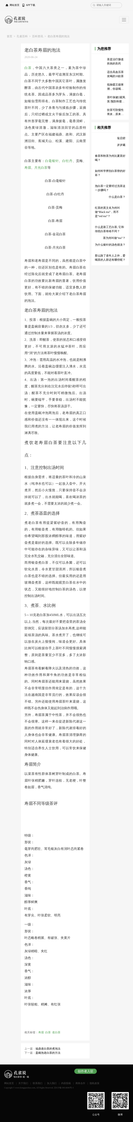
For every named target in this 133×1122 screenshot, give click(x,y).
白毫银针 (52, 161)
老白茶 (56, 1032)
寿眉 (27, 167)
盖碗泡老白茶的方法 (48, 1052)
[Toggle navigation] (124, 19)
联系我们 (37, 1083)
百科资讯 (37, 36)
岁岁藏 (121, 144)
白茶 (28, 68)
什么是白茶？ (117, 196)
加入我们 (52, 1083)
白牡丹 (67, 161)
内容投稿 (66, 1083)
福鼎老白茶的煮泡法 (48, 1048)
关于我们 (23, 1083)
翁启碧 (121, 138)
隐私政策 (94, 1083)
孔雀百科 (22, 36)
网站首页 (14, 5)
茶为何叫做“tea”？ (114, 237)
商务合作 (80, 1083)
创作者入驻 (85, 1071)
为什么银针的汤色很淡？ (110, 244)
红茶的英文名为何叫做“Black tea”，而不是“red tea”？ (107, 212)
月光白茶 (40, 167)
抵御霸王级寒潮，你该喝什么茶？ (115, 88)
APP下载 (30, 5)
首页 (9, 36)
